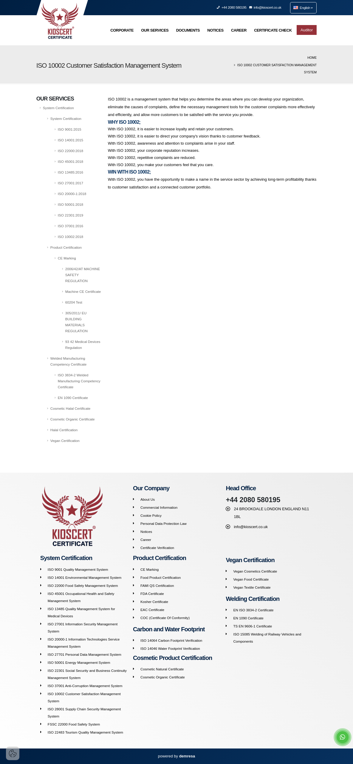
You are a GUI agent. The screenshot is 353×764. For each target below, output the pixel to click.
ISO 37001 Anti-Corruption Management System (85, 686)
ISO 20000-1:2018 (72, 194)
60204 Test (73, 302)
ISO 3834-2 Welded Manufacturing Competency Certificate (79, 381)
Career (145, 540)
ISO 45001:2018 (70, 161)
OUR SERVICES (154, 30)
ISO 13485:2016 (70, 172)
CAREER (239, 30)
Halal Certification (64, 430)
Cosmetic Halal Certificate (70, 408)
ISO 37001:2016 (70, 226)
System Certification (58, 108)
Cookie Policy (151, 515)
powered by (176, 756)
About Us (147, 499)
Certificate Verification (157, 548)
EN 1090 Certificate (73, 398)
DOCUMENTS (188, 30)
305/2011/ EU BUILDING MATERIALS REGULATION (76, 322)
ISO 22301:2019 (70, 215)
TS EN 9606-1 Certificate (252, 626)
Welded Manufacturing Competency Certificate (68, 361)
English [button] (302, 8)
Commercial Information (158, 507)
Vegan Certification (65, 441)
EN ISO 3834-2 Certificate (253, 610)
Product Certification (66, 247)
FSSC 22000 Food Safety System (74, 724)
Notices (146, 531)
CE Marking (67, 258)
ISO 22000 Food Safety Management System (83, 585)
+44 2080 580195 (231, 7)
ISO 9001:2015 (69, 129)
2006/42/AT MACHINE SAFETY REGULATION (82, 275)
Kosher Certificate (154, 602)
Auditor (307, 30)
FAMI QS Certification (157, 585)
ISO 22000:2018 (70, 151)
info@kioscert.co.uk (265, 7)
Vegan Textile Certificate (251, 587)
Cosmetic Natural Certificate (162, 669)
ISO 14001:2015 (70, 140)
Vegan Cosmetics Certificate (255, 571)
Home (312, 57)
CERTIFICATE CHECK (273, 30)
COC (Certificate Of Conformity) (165, 618)
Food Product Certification (160, 577)
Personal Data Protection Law (163, 523)
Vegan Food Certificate (251, 579)
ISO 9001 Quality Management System (78, 569)
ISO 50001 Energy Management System (79, 662)
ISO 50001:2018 (70, 204)
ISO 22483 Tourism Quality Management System (85, 732)
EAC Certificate (152, 610)
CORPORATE (122, 30)
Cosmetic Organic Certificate (72, 419)
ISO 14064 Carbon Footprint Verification (171, 640)
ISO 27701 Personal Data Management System (84, 654)
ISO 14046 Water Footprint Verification (170, 648)
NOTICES (215, 30)
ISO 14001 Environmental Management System (85, 577)
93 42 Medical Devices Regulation (82, 344)
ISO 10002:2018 (70, 237)
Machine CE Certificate (83, 291)
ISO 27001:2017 (70, 183)
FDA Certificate (152, 594)
